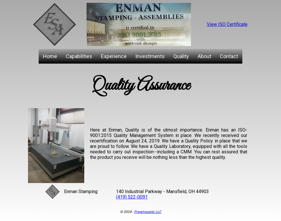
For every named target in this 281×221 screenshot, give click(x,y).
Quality (181, 56)
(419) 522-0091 (132, 197)
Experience (114, 56)
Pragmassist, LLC (147, 212)
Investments (150, 56)
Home (50, 56)
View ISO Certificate (227, 24)
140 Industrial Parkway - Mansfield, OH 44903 (162, 191)
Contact (229, 56)
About (204, 56)
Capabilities (79, 56)
